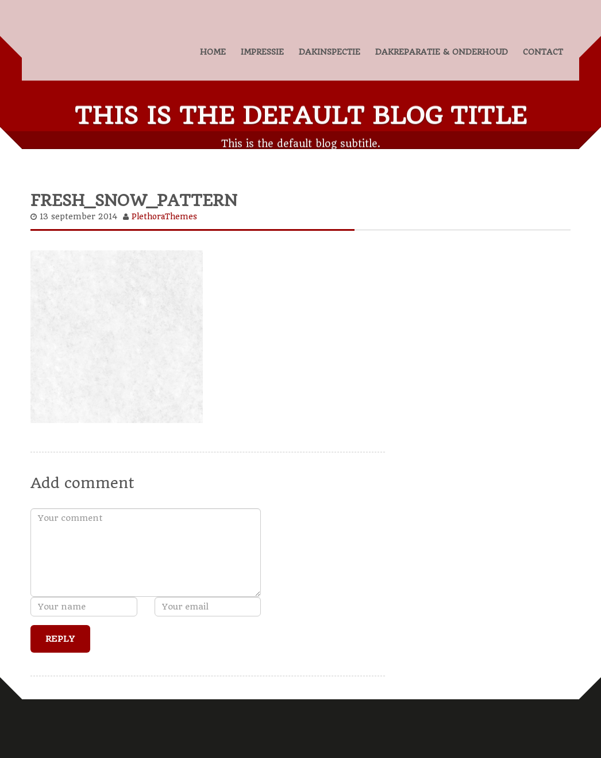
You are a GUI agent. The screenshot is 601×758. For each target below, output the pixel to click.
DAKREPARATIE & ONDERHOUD (441, 51)
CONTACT (543, 51)
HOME (213, 51)
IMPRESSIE (262, 51)
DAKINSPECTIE (329, 51)
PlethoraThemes (164, 214)
